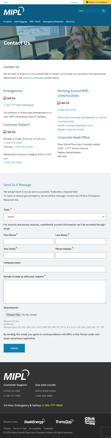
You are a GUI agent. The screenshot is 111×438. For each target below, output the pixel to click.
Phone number (64, 248)
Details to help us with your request (24, 276)
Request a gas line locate (71, 129)
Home (6, 2)
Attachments (11, 307)
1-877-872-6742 (23, 146)
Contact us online (12, 390)
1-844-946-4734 (67, 109)
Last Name (61, 235)
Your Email (9, 248)
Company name (12, 262)
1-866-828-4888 (43, 395)
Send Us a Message (33, 77)
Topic (7, 209)
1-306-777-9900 (13, 142)
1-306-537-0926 (13, 162)
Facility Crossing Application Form (75, 125)
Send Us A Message (17, 185)
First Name (10, 235)
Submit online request (46, 390)
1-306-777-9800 (13, 105)
